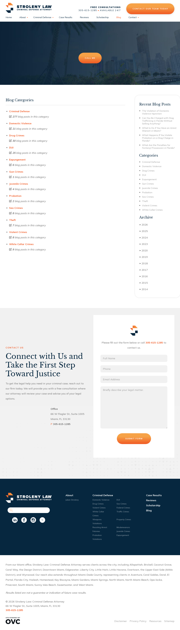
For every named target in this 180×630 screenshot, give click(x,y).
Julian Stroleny (72, 500)
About (22, 17)
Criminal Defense (42, 17)
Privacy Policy (138, 621)
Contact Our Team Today (150, 8)
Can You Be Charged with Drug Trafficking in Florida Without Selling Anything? (158, 121)
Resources (155, 621)
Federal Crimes (123, 507)
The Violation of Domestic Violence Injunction (155, 112)
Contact (133, 17)
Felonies (96, 531)
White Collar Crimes (21, 244)
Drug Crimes (16, 135)
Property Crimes (124, 519)
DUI (11, 147)
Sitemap (169, 621)
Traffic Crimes (123, 511)
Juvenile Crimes (18, 183)
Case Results (65, 17)
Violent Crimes (18, 232)
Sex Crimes (16, 208)
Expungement (17, 159)
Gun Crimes (16, 171)
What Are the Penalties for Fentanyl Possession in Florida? (158, 146)
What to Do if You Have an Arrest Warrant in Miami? (159, 129)
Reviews (84, 17)
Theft (12, 220)
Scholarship (102, 17)
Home (9, 17)
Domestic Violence (20, 123)
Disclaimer (120, 621)
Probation (15, 195)
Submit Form (134, 438)
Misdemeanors (123, 527)
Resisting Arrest (100, 527)
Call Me (90, 58)
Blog (118, 17)
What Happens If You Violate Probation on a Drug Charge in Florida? (157, 138)
